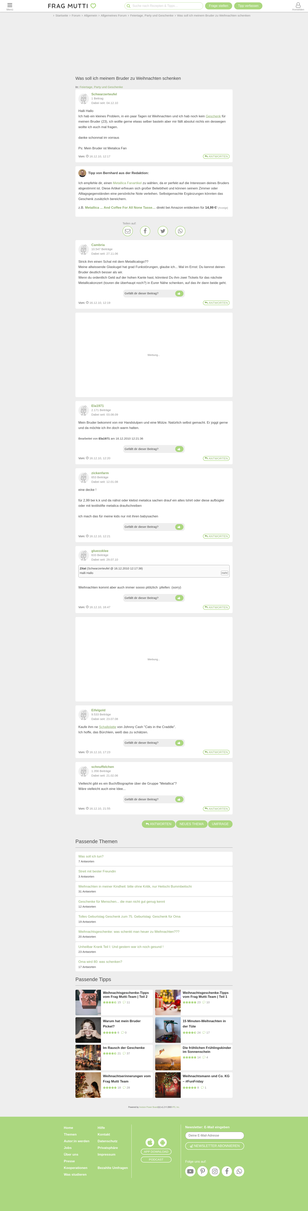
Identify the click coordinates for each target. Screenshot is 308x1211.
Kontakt (104, 1134)
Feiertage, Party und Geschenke (101, 87)
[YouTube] (190, 1172)
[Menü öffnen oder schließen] (10, 6)
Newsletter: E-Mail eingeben (207, 1127)
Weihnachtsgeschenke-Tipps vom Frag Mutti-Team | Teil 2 (126, 995)
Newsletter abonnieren (215, 1146)
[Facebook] (145, 231)
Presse (69, 1161)
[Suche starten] (128, 6)
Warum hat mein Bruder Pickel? (122, 1023)
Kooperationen (75, 1168)
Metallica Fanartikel (127, 183)
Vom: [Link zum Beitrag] (81, 156)
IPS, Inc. (176, 1107)
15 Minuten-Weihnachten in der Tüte (204, 1023)
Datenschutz (107, 1141)
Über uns (71, 1154)
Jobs (68, 1148)
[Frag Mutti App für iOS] (150, 1143)
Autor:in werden (76, 1141)
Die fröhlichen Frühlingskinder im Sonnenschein (207, 1050)
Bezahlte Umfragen (113, 1168)
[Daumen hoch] (179, 294)
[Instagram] (215, 1172)
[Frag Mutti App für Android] (162, 1143)
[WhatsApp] (180, 231)
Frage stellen (218, 6)
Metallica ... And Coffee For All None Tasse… (120, 207)
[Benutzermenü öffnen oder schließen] (298, 6)
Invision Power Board (148, 1107)
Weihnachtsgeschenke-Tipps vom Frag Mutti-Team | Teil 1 (206, 995)
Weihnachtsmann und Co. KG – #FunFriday (206, 1078)
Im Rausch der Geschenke (124, 1048)
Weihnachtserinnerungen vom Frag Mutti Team (127, 1078)
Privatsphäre (108, 1148)
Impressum (107, 1154)
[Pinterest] (202, 1172)
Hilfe (101, 1128)
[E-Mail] (128, 231)
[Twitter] (163, 231)
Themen (70, 1134)
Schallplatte (107, 727)
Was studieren (75, 1174)
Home (68, 1128)
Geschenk (213, 116)
